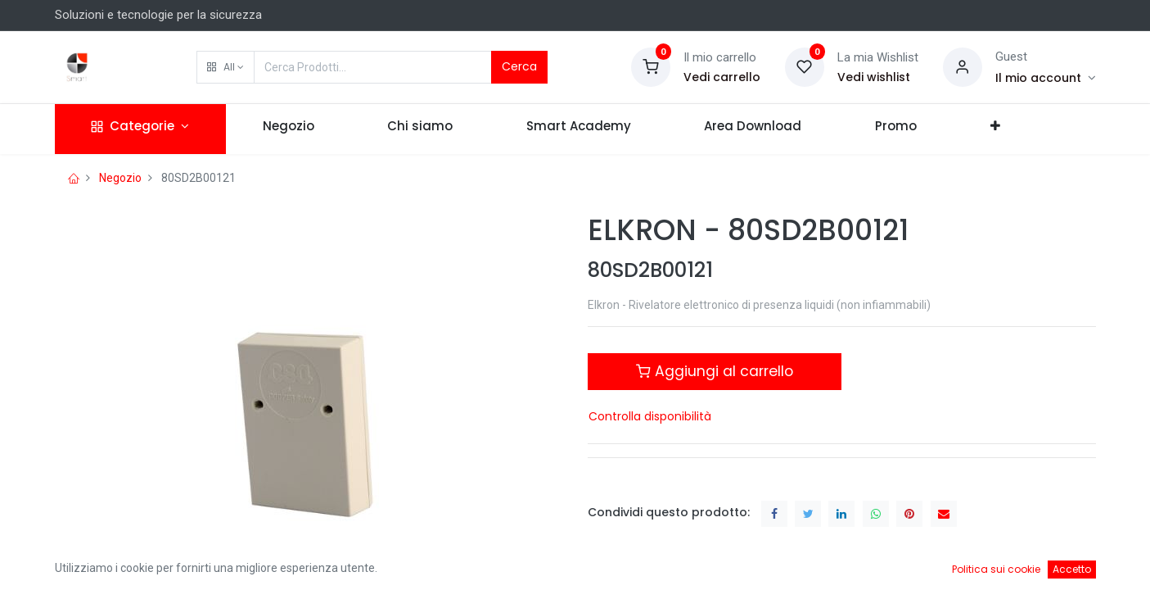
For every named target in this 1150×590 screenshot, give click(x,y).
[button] (225, 67)
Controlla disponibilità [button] (650, 416)
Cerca (519, 66)
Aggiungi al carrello (714, 371)
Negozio (120, 177)
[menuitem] (288, 129)
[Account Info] (1045, 78)
